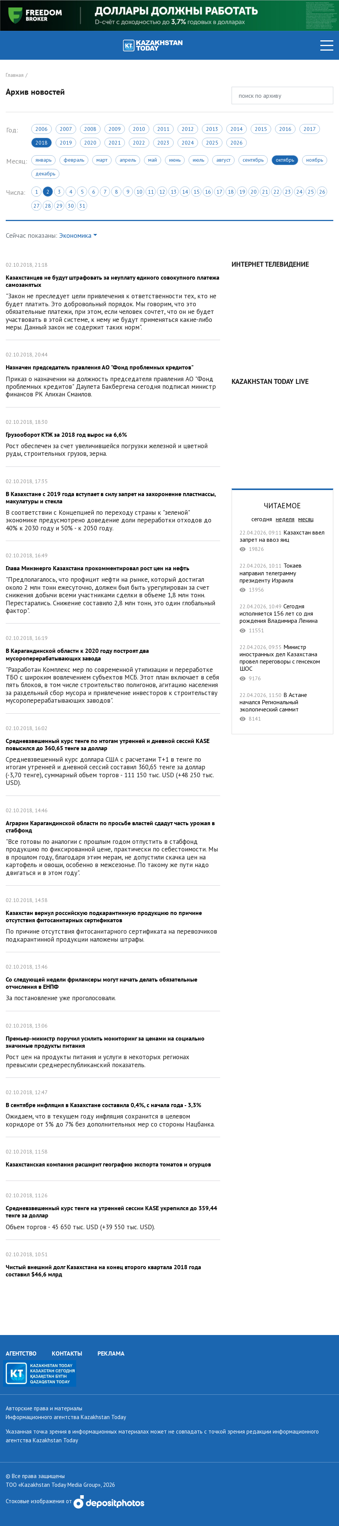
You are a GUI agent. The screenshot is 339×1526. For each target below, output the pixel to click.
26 (322, 191)
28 (48, 205)
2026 (236, 142)
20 (254, 191)
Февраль (74, 159)
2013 (212, 129)
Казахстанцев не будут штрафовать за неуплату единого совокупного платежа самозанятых (113, 295)
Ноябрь (314, 159)
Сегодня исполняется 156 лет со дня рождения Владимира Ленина (282, 618)
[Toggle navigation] (326, 45)
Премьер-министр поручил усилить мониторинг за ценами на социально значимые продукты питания (113, 1044)
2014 (236, 129)
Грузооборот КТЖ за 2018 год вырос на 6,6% (113, 437)
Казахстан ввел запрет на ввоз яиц (282, 541)
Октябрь (285, 159)
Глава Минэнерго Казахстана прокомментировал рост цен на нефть (113, 582)
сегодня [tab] (261, 519)
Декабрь (45, 173)
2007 (66, 129)
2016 (285, 129)
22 (276, 191)
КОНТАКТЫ (67, 1353)
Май (152, 159)
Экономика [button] (75, 235)
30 (71, 205)
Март (101, 159)
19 (242, 191)
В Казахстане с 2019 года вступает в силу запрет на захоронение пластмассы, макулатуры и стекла (113, 504)
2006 (41, 129)
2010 (139, 129)
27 (37, 205)
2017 (310, 129)
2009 (115, 129)
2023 (163, 142)
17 (219, 191)
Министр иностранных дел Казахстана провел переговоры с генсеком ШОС (282, 662)
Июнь (175, 159)
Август (223, 159)
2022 (139, 142)
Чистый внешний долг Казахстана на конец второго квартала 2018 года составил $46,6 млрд (113, 1265)
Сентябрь (253, 159)
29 (59, 205)
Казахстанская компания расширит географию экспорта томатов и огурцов (113, 1159)
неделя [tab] (285, 519)
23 (288, 191)
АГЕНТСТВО (21, 1353)
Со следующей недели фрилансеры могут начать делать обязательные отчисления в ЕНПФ (113, 981)
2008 (90, 129)
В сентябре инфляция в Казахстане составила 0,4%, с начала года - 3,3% (113, 1107)
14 (185, 191)
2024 (188, 142)
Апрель (128, 159)
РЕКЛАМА (111, 1353)
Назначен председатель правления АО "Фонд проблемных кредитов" (113, 373)
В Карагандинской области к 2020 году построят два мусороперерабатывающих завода (113, 668)
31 (82, 205)
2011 (163, 129)
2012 (188, 129)
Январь (43, 159)
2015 (261, 129)
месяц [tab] (305, 519)
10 (139, 191)
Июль (198, 159)
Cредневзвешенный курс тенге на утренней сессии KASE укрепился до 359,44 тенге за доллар (113, 1210)
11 (151, 191)
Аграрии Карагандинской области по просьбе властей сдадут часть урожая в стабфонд (113, 841)
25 (311, 191)
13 (174, 191)
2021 (115, 142)
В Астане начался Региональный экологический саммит (282, 706)
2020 (90, 142)
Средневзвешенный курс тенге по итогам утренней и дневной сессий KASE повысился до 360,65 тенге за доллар (113, 754)
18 (231, 191)
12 (162, 191)
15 (196, 191)
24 (299, 191)
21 (265, 191)
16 (208, 191)
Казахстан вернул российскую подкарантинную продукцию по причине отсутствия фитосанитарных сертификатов (113, 918)
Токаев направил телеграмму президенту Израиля (282, 577)
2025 (212, 142)
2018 (41, 142)
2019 (66, 142)
